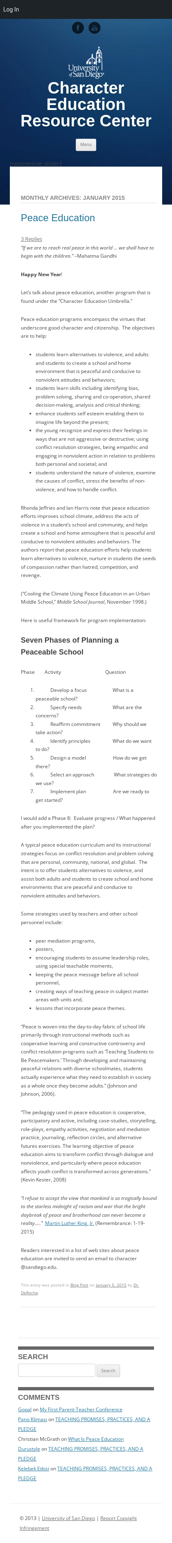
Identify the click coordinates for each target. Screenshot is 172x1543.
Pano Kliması (32, 1419)
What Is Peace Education (96, 1438)
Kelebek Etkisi (33, 1468)
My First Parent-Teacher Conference (81, 1409)
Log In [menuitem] (11, 9)
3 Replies (31, 239)
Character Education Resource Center (86, 104)
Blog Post (79, 1285)
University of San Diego (68, 1518)
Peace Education (58, 217)
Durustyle (29, 1448)
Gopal (25, 1409)
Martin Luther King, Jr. (69, 1223)
